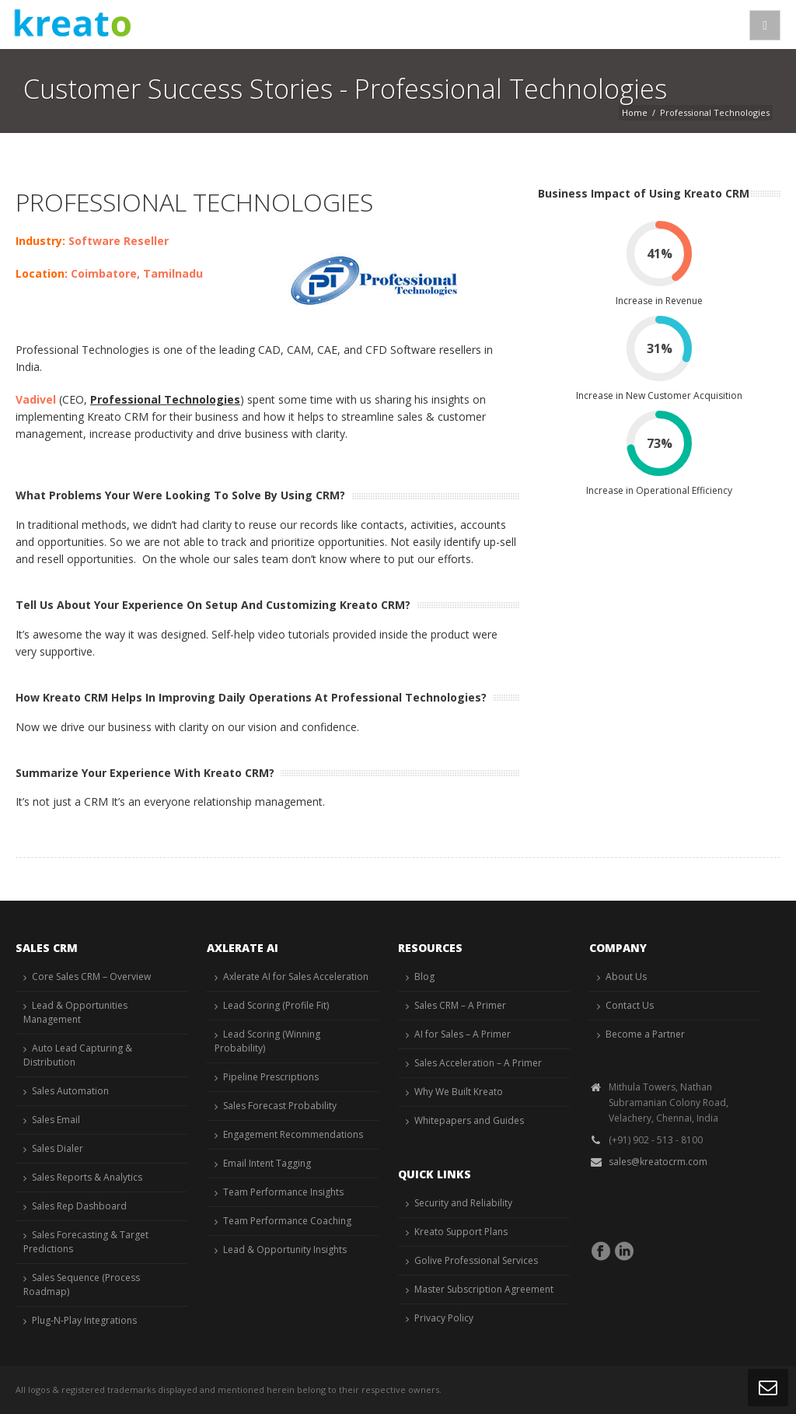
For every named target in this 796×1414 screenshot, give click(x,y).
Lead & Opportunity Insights (285, 1249)
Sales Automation (70, 1090)
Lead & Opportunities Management (75, 1012)
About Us (626, 976)
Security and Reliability (463, 1202)
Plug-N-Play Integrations (84, 1320)
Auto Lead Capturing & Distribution (77, 1055)
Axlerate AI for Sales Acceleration (295, 976)
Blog (424, 976)
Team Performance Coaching (287, 1220)
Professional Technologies (165, 399)
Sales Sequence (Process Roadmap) (81, 1284)
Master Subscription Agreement (483, 1289)
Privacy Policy (443, 1318)
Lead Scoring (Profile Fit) (276, 1005)
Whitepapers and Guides (469, 1120)
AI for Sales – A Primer (462, 1034)
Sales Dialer (57, 1148)
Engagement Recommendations (293, 1134)
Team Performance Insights (283, 1192)
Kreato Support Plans (461, 1231)
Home (635, 112)
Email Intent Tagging (267, 1163)
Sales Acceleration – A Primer (478, 1062)
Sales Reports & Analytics (87, 1177)
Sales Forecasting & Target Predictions (85, 1241)
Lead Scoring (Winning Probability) (267, 1041)
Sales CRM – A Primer (460, 1005)
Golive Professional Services (476, 1260)
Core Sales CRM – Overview (91, 976)
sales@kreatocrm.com (658, 1161)
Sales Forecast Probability (280, 1105)
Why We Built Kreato (458, 1091)
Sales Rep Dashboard (79, 1206)
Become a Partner (645, 1034)
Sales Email (56, 1119)
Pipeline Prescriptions (271, 1076)
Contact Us (630, 1005)
